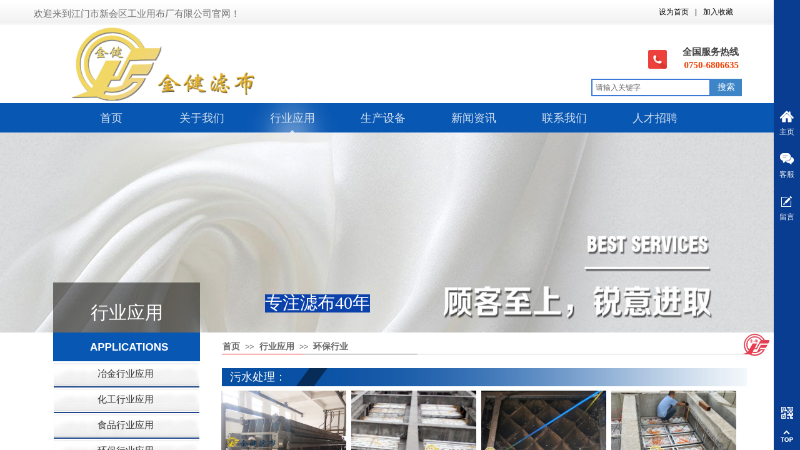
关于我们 (201, 118)
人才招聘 (655, 118)
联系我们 (564, 118)
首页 (111, 118)
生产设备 (383, 118)
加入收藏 (718, 12)
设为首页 (674, 12)
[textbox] (651, 87)
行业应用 (292, 118)
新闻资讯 (473, 118)
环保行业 (330, 346)
